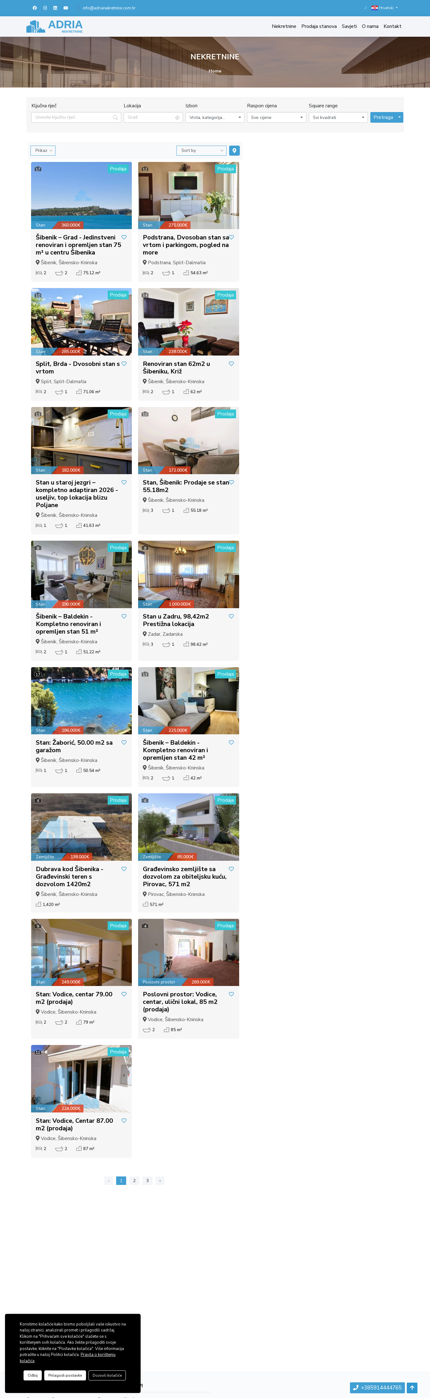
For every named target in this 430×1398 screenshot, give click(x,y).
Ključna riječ (43, 105)
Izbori (191, 105)
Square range (323, 105)
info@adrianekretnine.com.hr (109, 8)
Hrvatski (383, 8)
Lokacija (132, 105)
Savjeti (349, 26)
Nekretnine (284, 26)
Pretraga (383, 117)
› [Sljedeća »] (160, 1181)
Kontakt (392, 26)
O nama (370, 26)
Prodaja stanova (319, 26)
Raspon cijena (262, 105)
